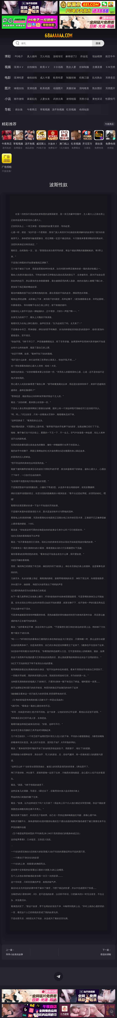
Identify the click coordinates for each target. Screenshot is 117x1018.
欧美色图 (45, 88)
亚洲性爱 (19, 77)
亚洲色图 (32, 88)
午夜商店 (32, 109)
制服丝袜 (71, 77)
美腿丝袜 (71, 88)
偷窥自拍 (19, 88)
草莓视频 (45, 109)
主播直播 (97, 67)
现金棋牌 (97, 56)
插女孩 (19, 109)
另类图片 (110, 88)
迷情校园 (71, 98)
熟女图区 (97, 88)
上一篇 (17, 952)
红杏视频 (71, 109)
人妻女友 (45, 98)
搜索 (98, 43)
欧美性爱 (58, 77)
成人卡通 (45, 77)
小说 (8, 99)
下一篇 (99, 952)
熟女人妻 (71, 67)
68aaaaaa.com (58, 35)
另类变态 (110, 77)
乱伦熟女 (97, 77)
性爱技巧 (110, 98)
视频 (8, 67)
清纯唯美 (84, 88)
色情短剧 (84, 109)
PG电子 (19, 56)
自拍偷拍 (32, 67)
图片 (8, 88)
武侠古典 (58, 98)
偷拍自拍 (32, 77)
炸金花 (84, 56)
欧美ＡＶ (45, 67)
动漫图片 (58, 88)
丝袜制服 (84, 67)
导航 (8, 109)
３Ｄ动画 (58, 67)
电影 (8, 77)
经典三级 (84, 77)
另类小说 (84, 98)
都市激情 (19, 98)
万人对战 (45, 56)
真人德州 (32, 56)
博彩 (8, 56)
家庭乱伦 (32, 98)
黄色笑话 (97, 98)
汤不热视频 (58, 109)
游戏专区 (58, 56)
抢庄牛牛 (110, 56)
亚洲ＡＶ (19, 67)
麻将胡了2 (71, 56)
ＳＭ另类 (110, 67)
